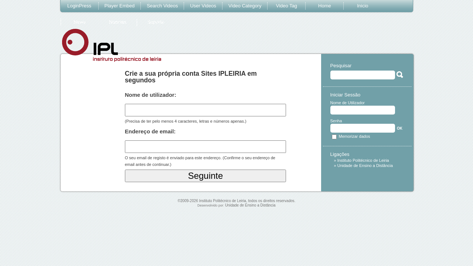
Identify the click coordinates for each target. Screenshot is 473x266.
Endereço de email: (150, 131)
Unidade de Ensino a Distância (365, 165)
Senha (336, 121)
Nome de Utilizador (347, 103)
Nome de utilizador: (150, 95)
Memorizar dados (354, 136)
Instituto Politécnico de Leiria (363, 160)
